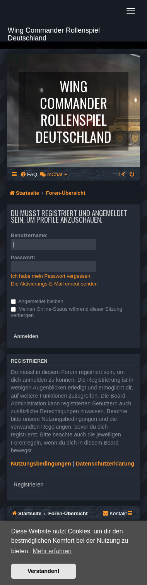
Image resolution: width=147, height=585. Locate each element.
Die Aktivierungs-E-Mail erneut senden (54, 284)
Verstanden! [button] (43, 571)
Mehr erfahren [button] (52, 551)
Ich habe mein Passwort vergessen (50, 276)
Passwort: (23, 257)
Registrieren (29, 484)
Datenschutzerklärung (105, 463)
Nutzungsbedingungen (41, 463)
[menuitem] (28, 174)
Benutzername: (29, 235)
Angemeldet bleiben (37, 301)
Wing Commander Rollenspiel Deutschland (54, 33)
